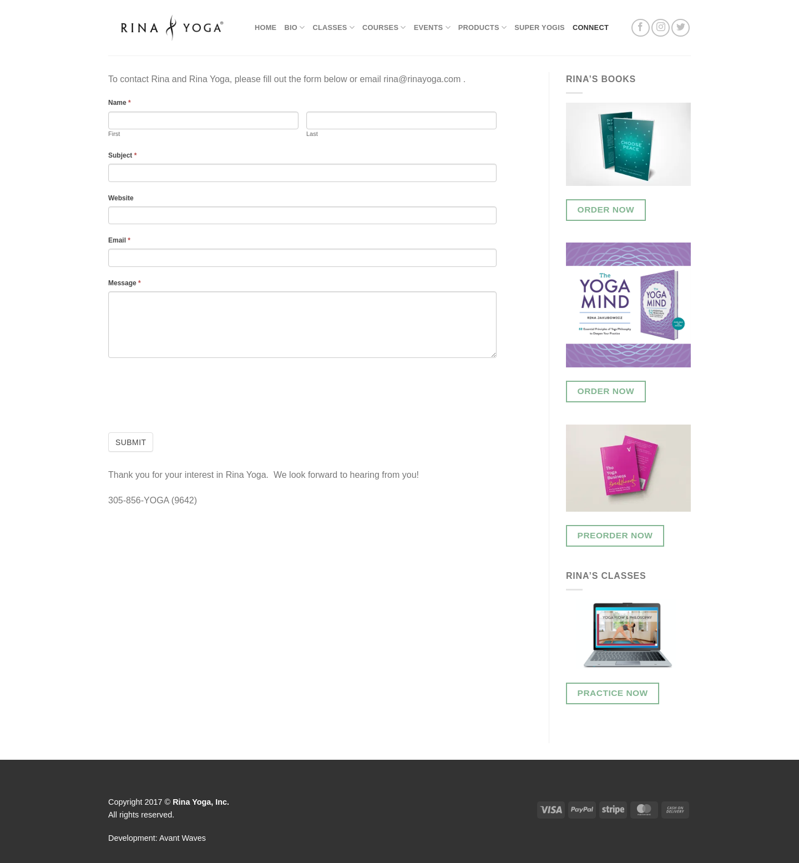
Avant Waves (182, 838)
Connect (591, 27)
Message (124, 283)
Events (432, 27)
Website (121, 198)
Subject (122, 155)
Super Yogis (539, 27)
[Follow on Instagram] (660, 28)
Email (119, 240)
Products (482, 27)
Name (119, 103)
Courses (384, 27)
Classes (333, 27)
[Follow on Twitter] (680, 28)
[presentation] (192, 390)
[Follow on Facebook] (640, 28)
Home (265, 27)
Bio (294, 27)
